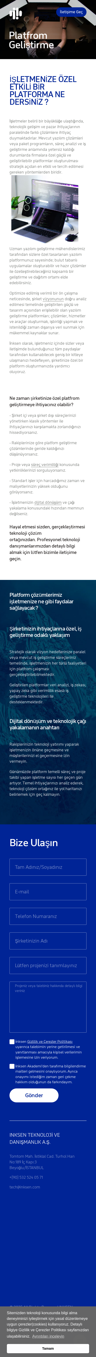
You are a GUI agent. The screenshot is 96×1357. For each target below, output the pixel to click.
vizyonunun (53, 299)
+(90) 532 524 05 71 (26, 1177)
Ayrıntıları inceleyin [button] (48, 1336)
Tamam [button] (48, 1348)
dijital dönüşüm (48, 502)
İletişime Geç (71, 12)
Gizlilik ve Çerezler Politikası (50, 1041)
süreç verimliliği (45, 464)
